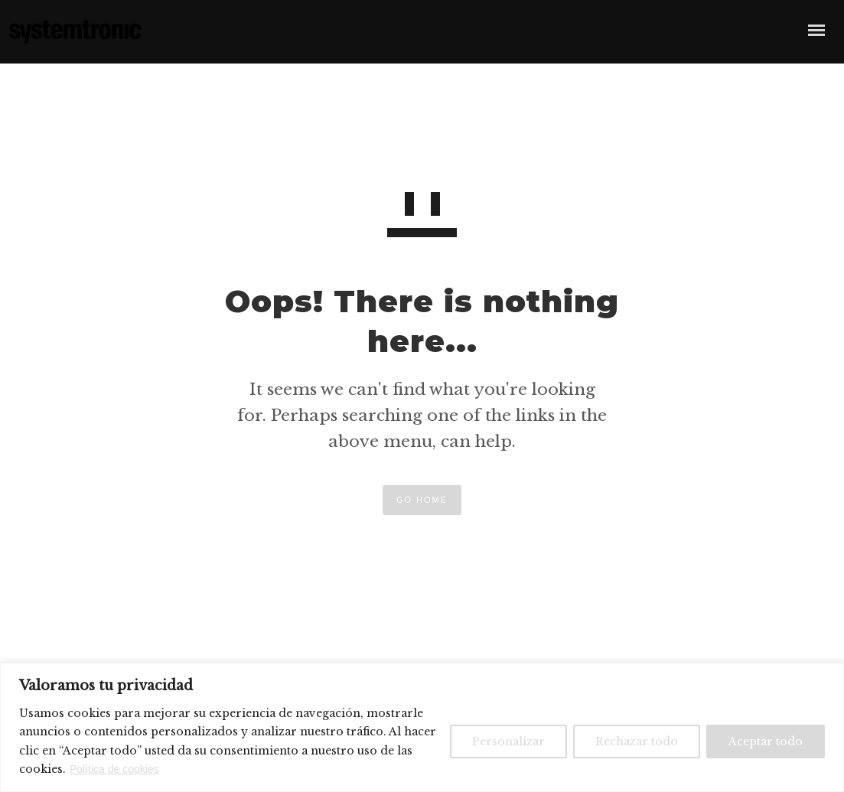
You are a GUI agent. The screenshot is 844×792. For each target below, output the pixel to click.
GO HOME (422, 499)
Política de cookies (114, 769)
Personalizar (508, 741)
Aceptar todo (765, 741)
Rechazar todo (636, 741)
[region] (422, 727)
